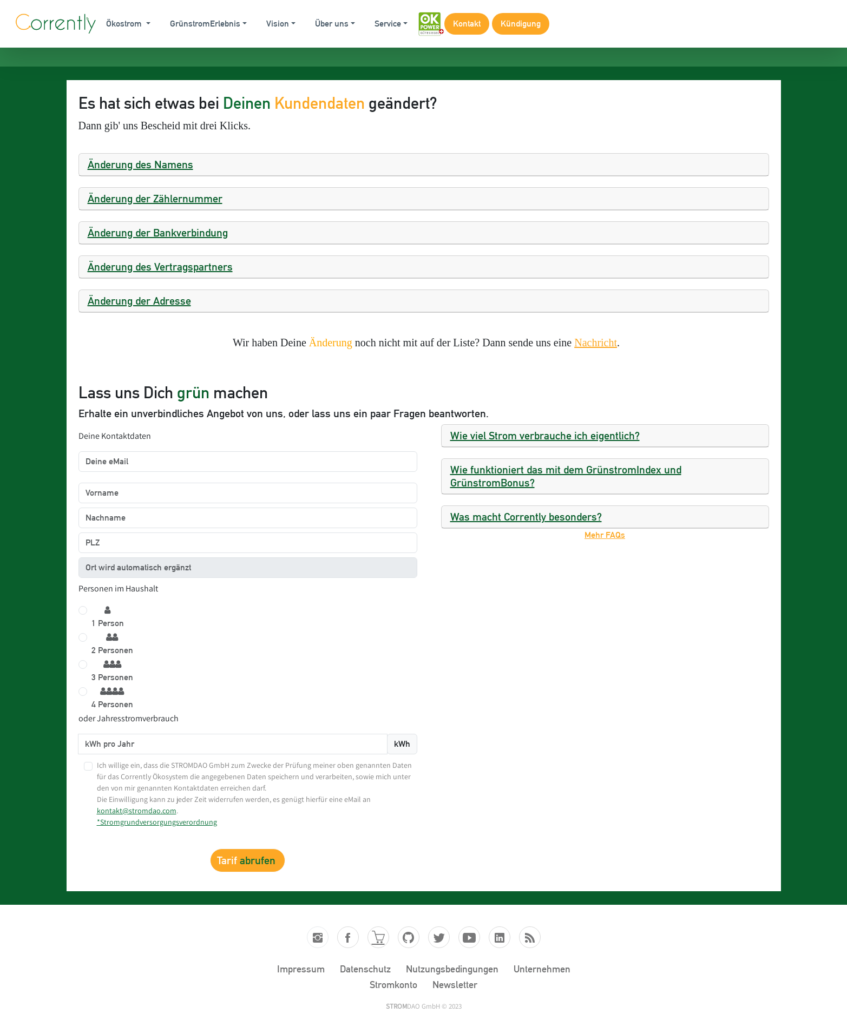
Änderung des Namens (140, 164)
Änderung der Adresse (139, 300)
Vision (277, 23)
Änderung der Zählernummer (155, 198)
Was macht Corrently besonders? (526, 516)
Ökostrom (125, 23)
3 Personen (112, 670)
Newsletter (454, 984)
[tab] (424, 165)
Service (388, 23)
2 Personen (112, 643)
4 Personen (112, 697)
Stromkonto (393, 984)
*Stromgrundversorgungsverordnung (157, 822)
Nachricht (595, 342)
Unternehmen (542, 969)
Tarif (247, 860)
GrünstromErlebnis (205, 23)
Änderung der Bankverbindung (158, 232)
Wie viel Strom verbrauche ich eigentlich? (545, 435)
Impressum (301, 969)
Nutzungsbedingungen (452, 969)
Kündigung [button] (521, 23)
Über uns (332, 23)
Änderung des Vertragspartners (160, 266)
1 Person (107, 616)
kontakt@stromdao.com (136, 810)
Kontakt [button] (467, 23)
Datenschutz (365, 969)
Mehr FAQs (605, 535)
